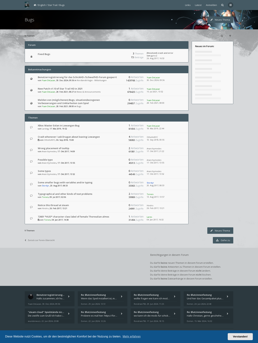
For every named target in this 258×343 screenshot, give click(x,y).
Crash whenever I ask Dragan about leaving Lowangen (69, 136)
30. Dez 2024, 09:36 (155, 80)
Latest (198, 5)
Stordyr (45, 185)
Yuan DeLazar (48, 80)
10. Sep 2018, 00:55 (155, 139)
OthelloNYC (49, 140)
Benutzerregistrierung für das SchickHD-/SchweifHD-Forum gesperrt (77, 77)
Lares (149, 217)
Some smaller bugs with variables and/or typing (65, 182)
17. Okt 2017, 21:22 (155, 151)
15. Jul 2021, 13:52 (155, 91)
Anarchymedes (49, 151)
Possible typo (45, 159)
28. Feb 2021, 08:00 (155, 103)
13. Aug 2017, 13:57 (155, 196)
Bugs (62, 5)
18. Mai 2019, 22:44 (155, 128)
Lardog (45, 128)
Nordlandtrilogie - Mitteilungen (92, 80)
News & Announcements (89, 91)
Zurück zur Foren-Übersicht (40, 240)
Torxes (45, 197)
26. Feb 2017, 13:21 (155, 208)
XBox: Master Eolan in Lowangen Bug (59, 125)
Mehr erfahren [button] (132, 336)
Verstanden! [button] (240, 336)
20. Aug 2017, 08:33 (155, 185)
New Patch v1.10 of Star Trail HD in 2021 (60, 88)
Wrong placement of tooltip (53, 148)
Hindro (45, 208)
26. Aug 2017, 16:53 (155, 58)
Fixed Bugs (44, 54)
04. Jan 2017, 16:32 (155, 219)
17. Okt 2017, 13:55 (155, 162)
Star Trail (52, 5)
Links (188, 5)
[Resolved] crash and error (160, 53)
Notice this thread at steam (53, 205)
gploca (154, 55)
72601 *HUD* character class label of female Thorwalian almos (73, 216)
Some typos (44, 171)
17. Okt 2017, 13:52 (155, 174)
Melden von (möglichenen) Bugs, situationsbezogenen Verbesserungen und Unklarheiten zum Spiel (69, 101)
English (42, 5)
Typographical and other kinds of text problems (65, 193)
